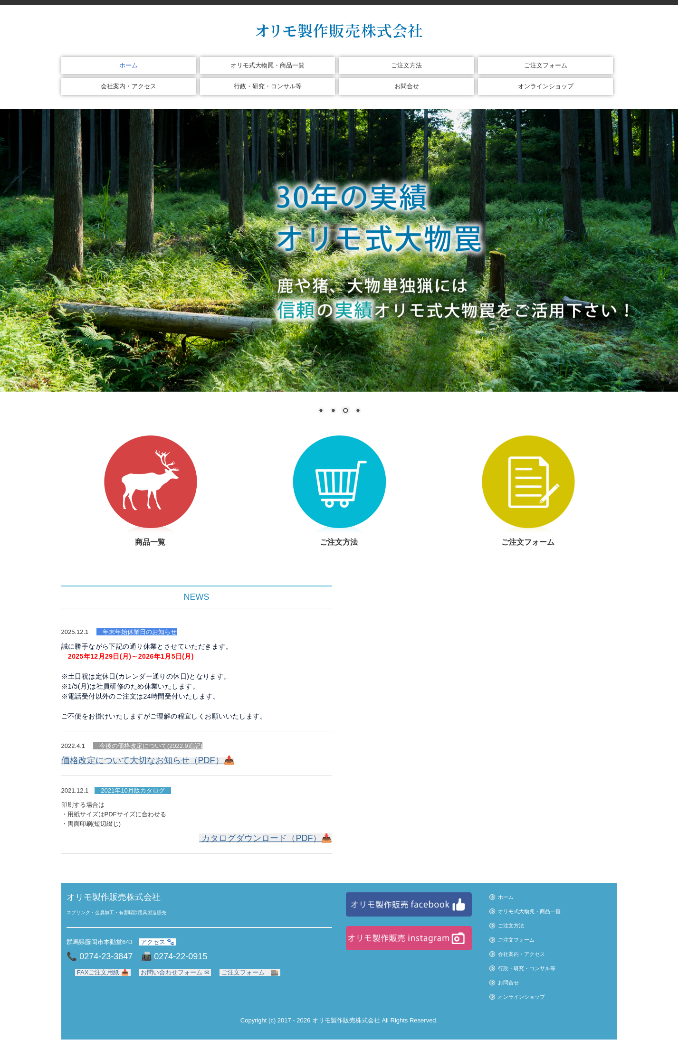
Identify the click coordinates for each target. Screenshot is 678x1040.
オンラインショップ (545, 86)
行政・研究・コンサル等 (268, 86)
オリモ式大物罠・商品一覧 (267, 65)
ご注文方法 (406, 65)
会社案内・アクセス (128, 86)
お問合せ (406, 86)
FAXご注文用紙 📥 (102, 972)
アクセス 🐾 (157, 941)
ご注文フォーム (545, 65)
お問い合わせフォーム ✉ (175, 972)
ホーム (128, 65)
